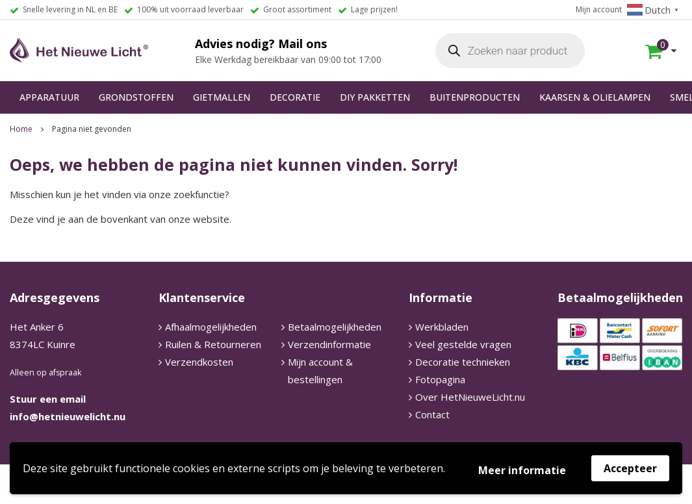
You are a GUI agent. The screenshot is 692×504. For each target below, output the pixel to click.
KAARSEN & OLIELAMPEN (594, 97)
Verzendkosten (199, 361)
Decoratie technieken (462, 361)
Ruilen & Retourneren (213, 344)
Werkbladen (441, 326)
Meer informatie (522, 470)
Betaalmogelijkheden (334, 326)
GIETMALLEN (221, 97)
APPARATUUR (49, 97)
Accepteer (630, 468)
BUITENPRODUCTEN (474, 97)
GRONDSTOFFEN (136, 97)
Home (21, 128)
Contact (432, 414)
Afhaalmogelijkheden (211, 326)
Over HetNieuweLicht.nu (470, 396)
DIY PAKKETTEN (375, 97)
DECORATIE (295, 97)
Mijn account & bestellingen (320, 370)
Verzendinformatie (329, 344)
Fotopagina (440, 379)
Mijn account (599, 9)
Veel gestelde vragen (463, 344)
